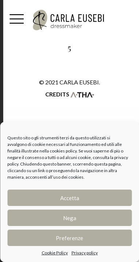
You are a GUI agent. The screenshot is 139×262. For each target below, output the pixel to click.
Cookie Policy (55, 252)
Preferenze (69, 238)
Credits (69, 94)
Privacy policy (85, 252)
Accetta (69, 198)
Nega (69, 218)
